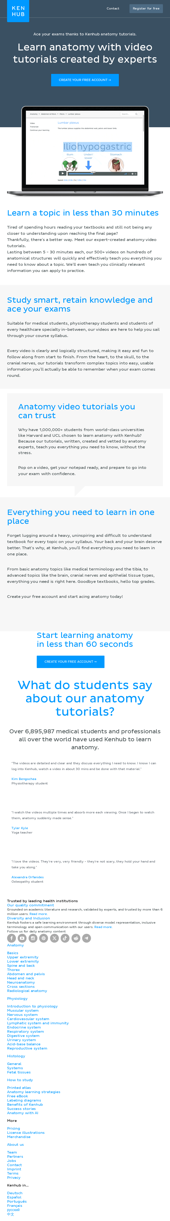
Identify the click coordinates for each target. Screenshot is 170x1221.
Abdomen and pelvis (26, 974)
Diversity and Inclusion (28, 919)
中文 (10, 1215)
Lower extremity (23, 962)
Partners (15, 1157)
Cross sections (21, 987)
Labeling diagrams (24, 1101)
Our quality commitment (30, 906)
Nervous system (22, 1015)
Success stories (21, 1109)
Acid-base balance (24, 1045)
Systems (15, 1069)
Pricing (13, 1129)
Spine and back (21, 966)
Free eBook (17, 1097)
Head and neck (20, 979)
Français (14, 1206)
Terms (13, 1174)
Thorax (13, 970)
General (14, 1064)
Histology (16, 1057)
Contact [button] (113, 8)
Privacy (14, 1178)
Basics (12, 953)
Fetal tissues (19, 1073)
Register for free (146, 8)
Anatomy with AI (22, 1113)
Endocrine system (24, 1028)
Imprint (14, 1170)
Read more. (38, 914)
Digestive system (23, 1036)
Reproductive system (27, 1049)
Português (17, 1202)
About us (15, 1145)
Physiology (17, 999)
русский (13, 1210)
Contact (14, 1165)
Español (14, 1198)
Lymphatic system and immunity (38, 1024)
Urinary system (21, 1040)
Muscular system (23, 1011)
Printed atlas (19, 1088)
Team (12, 1153)
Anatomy (15, 946)
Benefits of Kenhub (25, 1105)
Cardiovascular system (28, 1019)
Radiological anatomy (27, 991)
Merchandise (19, 1137)
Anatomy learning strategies (33, 1092)
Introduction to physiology (32, 1007)
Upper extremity (23, 958)
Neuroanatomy (21, 983)
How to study (20, 1080)
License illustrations (26, 1133)
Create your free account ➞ (85, 80)
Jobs (11, 1161)
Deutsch (15, 1194)
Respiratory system (25, 1032)
